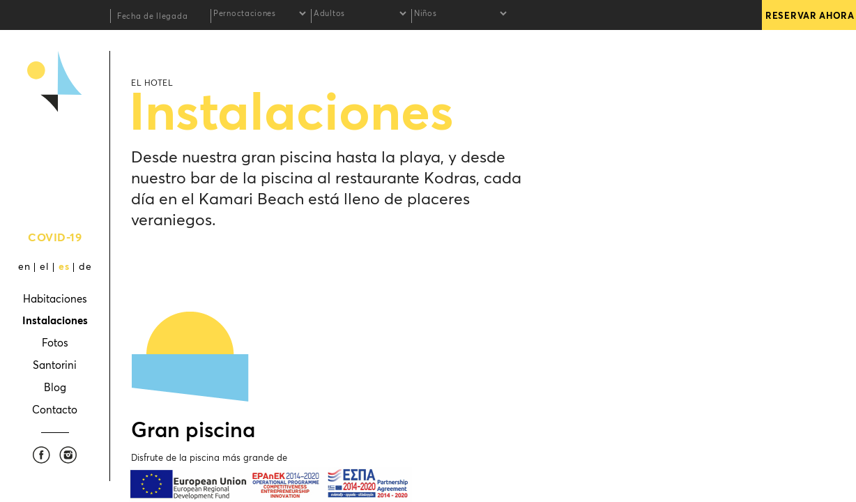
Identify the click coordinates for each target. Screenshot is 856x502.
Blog (55, 388)
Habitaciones (55, 299)
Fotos (55, 343)
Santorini (55, 365)
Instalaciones (55, 321)
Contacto (54, 410)
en (24, 267)
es (64, 267)
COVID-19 (55, 237)
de (85, 267)
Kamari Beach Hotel (55, 146)
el (44, 267)
